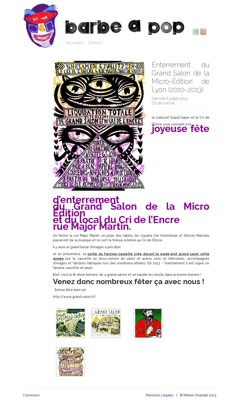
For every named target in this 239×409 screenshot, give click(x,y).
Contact (95, 42)
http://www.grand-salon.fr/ (74, 297)
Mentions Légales (160, 395)
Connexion (31, 395)
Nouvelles (75, 42)
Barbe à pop (41, 25)
